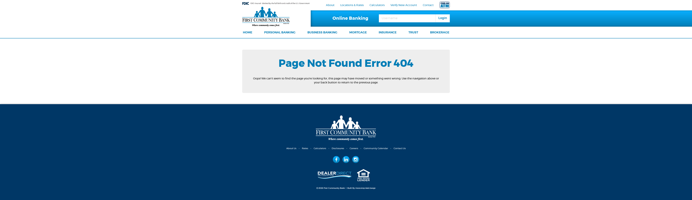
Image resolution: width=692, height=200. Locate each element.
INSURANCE (388, 32)
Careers (354, 148)
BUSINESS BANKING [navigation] (322, 32)
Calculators (377, 5)
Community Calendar (377, 148)
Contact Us (402, 148)
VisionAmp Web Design (365, 188)
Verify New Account (403, 5)
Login (442, 18)
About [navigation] (330, 5)
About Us (288, 148)
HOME (247, 32)
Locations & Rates (352, 5)
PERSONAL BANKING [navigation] (279, 32)
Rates (303, 148)
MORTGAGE (358, 32)
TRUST (413, 32)
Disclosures (337, 148)
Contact (428, 5)
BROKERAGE (439, 32)
